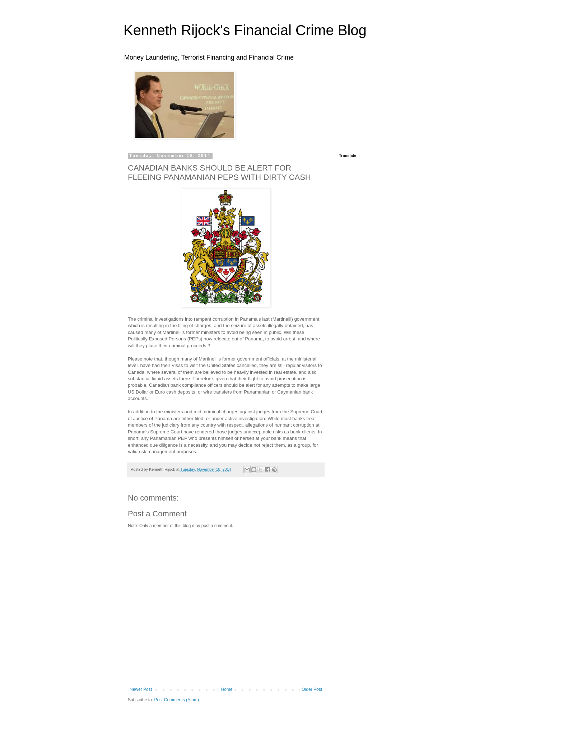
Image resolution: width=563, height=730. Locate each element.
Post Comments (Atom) (176, 699)
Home (227, 689)
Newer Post (141, 689)
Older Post (312, 689)
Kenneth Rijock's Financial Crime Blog (245, 30)
